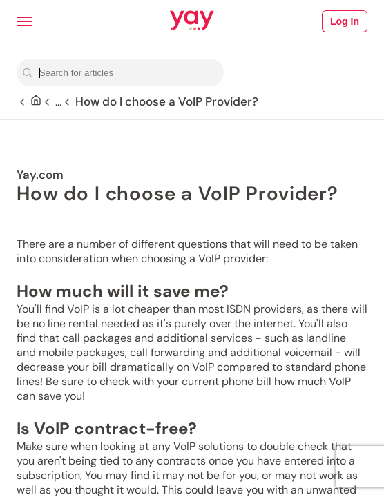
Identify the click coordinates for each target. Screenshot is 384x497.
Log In (344, 21)
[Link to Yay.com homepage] (192, 21)
